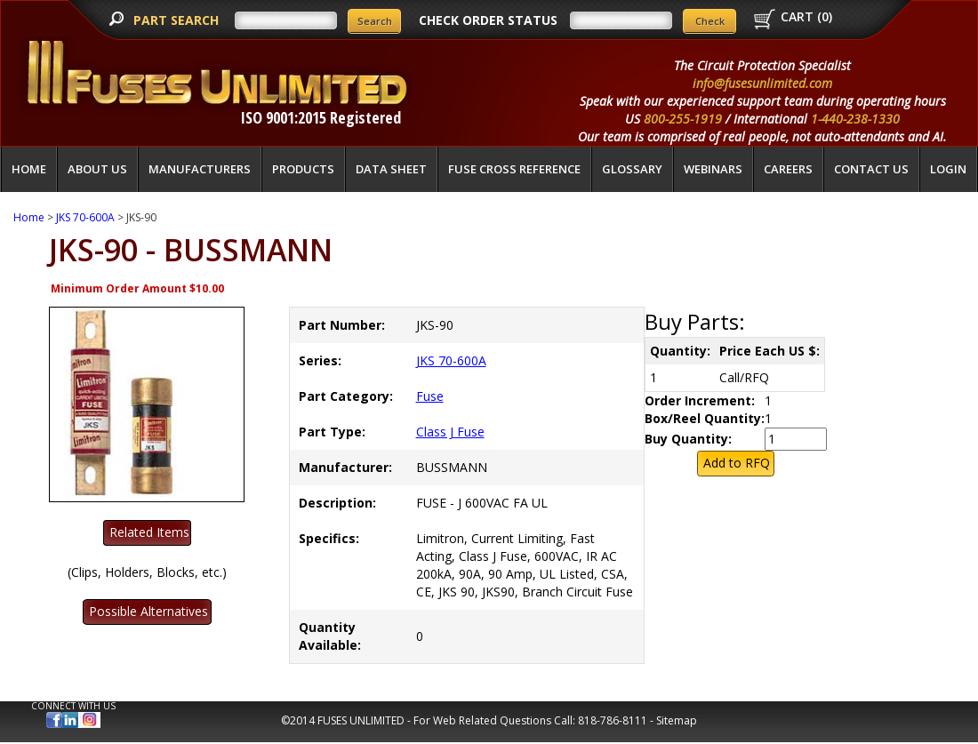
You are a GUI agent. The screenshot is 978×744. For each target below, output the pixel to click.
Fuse (430, 396)
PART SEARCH (177, 20)
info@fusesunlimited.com (762, 83)
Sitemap (676, 720)
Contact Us (871, 169)
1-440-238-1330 (855, 118)
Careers (788, 169)
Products (303, 169)
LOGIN (948, 169)
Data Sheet (391, 169)
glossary (632, 169)
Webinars (713, 169)
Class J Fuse (450, 431)
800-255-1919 (683, 118)
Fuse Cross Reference (514, 169)
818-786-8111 (612, 720)
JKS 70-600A (85, 217)
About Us (97, 169)
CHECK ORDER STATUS (488, 20)
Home (29, 169)
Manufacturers (199, 169)
